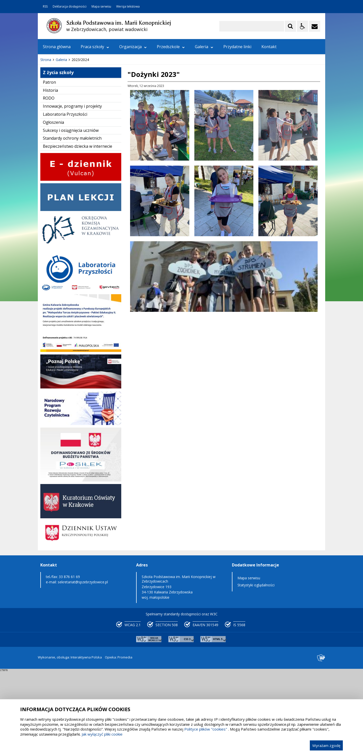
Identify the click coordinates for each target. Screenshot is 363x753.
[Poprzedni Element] (62, 126)
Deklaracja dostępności (69, 6)
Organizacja (133, 46)
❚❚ (48, 126)
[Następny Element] (74, 126)
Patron (49, 164)
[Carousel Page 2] (91, 126)
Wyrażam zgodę (326, 745)
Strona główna (57, 46)
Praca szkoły (95, 46)
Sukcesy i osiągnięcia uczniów (71, 212)
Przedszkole (171, 46)
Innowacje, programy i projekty (72, 188)
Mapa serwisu (101, 6)
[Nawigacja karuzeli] (68, 126)
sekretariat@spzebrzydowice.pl (83, 663)
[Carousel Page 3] (96, 126)
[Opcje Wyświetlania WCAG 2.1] (302, 26)
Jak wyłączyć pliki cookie (102, 734)
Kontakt (269, 46)
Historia (50, 172)
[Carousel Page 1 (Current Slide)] (87, 126)
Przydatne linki (237, 46)
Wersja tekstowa (128, 6)
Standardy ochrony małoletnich (72, 220)
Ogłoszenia (53, 204)
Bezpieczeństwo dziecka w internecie (77, 228)
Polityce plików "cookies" (205, 729)
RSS (45, 6)
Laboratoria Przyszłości (65, 196)
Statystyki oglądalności (256, 666)
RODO (48, 180)
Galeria (204, 46)
